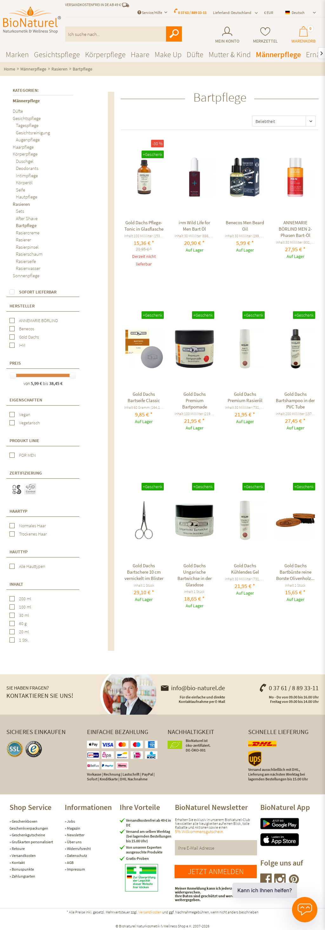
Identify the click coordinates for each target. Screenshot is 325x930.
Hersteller (22, 306)
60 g (23, 623)
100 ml (25, 607)
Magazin (73, 828)
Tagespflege (27, 125)
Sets (20, 211)
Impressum (75, 869)
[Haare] (140, 54)
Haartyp (18, 511)
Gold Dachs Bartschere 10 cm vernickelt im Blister (143, 572)
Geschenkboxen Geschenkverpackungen (29, 825)
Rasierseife (26, 261)
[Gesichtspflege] (57, 54)
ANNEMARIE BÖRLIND (38, 320)
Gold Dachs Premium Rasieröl (245, 397)
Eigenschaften (26, 400)
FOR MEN (27, 455)
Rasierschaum (29, 254)
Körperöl (24, 182)
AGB (70, 862)
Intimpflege (27, 175)
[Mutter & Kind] (229, 54)
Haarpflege (23, 147)
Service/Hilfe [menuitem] (150, 12)
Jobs (70, 821)
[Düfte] (195, 54)
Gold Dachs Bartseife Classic (144, 397)
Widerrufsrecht (78, 848)
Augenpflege (28, 140)
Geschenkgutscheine (28, 834)
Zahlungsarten (23, 876)
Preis (15, 363)
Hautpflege (26, 197)
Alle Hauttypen (32, 566)
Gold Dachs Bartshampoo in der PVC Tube (295, 400)
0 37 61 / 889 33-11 (192, 12)
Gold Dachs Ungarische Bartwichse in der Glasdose (194, 575)
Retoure (18, 848)
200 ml (25, 599)
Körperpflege (25, 154)
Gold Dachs (29, 337)
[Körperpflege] (105, 54)
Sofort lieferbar (37, 292)
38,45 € (56, 383)
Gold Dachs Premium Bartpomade (194, 400)
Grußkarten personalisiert (32, 841)
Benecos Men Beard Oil (245, 225)
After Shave (26, 218)
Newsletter (75, 834)
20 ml (24, 632)
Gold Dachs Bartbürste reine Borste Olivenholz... (295, 572)
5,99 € (37, 383)
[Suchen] (174, 34)
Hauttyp (19, 552)
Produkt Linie (24, 440)
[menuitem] (227, 35)
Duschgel (25, 161)
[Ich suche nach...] (123, 34)
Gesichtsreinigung (33, 133)
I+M (22, 345)
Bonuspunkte (22, 869)
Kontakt (18, 862)
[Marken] (17, 54)
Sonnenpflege (26, 276)
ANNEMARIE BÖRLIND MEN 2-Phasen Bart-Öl (295, 228)
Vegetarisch (29, 423)
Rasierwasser (28, 268)
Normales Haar (32, 526)
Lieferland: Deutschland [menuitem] (232, 12)
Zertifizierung (26, 473)
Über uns (74, 841)
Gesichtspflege (27, 118)
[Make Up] (168, 54)
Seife (20, 190)
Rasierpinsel (27, 247)
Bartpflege (26, 225)
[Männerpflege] (278, 54)
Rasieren (21, 204)
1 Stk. (24, 640)
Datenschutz (76, 855)
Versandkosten (23, 855)
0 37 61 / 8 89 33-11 (289, 688)
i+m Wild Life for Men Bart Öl (194, 225)
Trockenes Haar (33, 534)
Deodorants (27, 168)
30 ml (24, 615)
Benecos (26, 329)
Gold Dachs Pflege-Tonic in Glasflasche (143, 225)
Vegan (24, 414)
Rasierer (23, 240)
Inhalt (16, 584)
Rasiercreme (27, 233)
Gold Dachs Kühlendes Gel (245, 569)
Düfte (18, 111)
